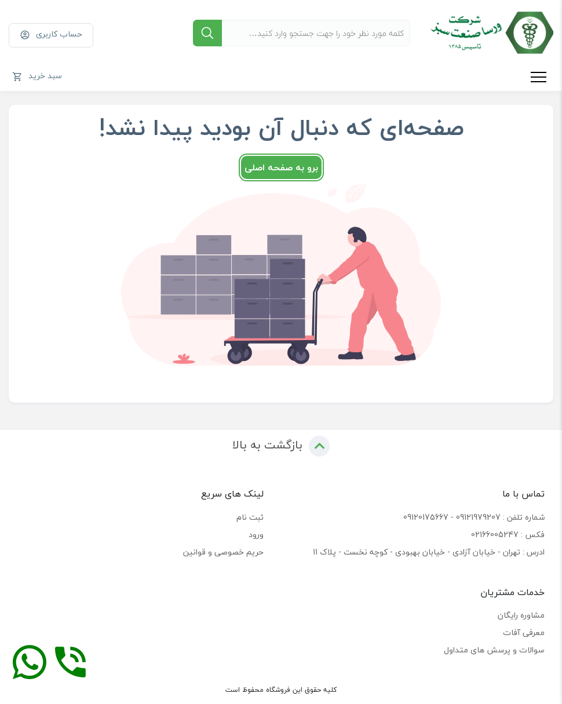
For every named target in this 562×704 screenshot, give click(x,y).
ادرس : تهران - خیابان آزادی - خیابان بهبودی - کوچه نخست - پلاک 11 (429, 552)
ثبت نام (250, 517)
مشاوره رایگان (521, 615)
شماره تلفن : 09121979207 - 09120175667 (474, 517)
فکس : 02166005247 (508, 534)
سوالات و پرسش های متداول (494, 650)
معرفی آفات (524, 632)
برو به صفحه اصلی (281, 167)
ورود (256, 534)
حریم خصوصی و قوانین (223, 552)
